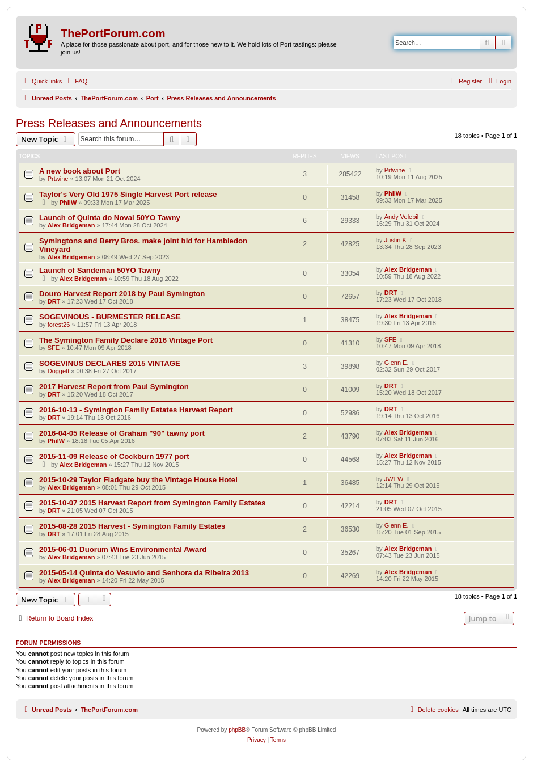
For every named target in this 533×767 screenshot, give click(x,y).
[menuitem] (76, 81)
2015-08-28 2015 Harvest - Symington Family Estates (132, 526)
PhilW (68, 202)
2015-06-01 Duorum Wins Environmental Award (122, 549)
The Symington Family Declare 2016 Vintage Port (126, 340)
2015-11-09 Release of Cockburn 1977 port (114, 456)
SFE (54, 347)
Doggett (59, 371)
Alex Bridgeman (71, 225)
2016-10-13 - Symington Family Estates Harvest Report (136, 410)
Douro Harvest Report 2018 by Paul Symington (122, 293)
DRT (54, 301)
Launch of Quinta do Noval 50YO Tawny (109, 217)
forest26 (59, 324)
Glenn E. (396, 362)
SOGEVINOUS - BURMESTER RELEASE (110, 317)
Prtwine (58, 178)
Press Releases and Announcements (109, 123)
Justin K (395, 240)
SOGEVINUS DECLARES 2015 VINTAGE (109, 363)
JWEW (394, 478)
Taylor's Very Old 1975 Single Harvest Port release (128, 194)
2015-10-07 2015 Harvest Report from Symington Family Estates (152, 503)
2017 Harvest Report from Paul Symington (114, 386)
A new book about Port (79, 171)
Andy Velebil (401, 216)
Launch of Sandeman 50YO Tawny (99, 270)
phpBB (237, 730)
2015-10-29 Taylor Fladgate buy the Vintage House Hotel (138, 479)
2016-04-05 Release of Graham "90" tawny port (122, 433)
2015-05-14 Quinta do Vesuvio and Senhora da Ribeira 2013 (144, 572)
